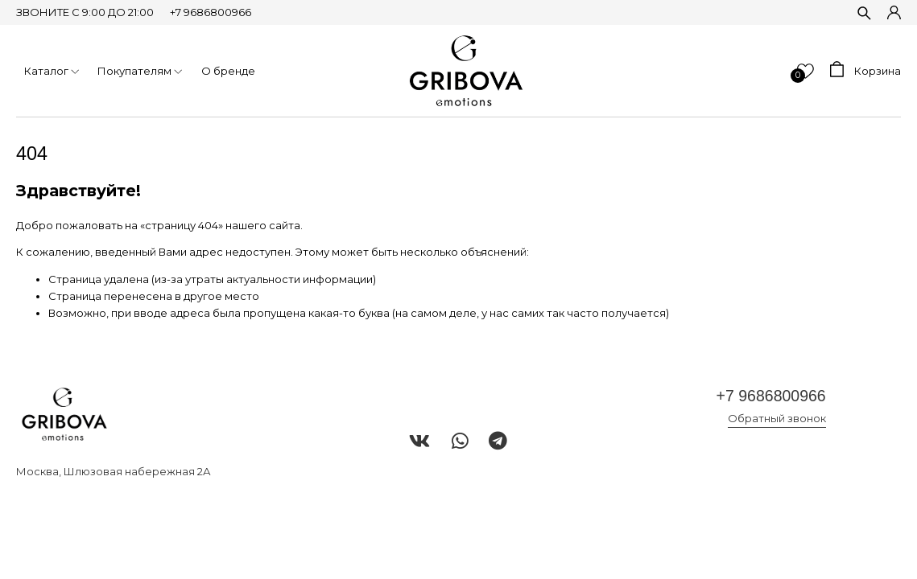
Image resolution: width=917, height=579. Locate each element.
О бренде (228, 70)
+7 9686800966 (210, 12)
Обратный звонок (777, 418)
